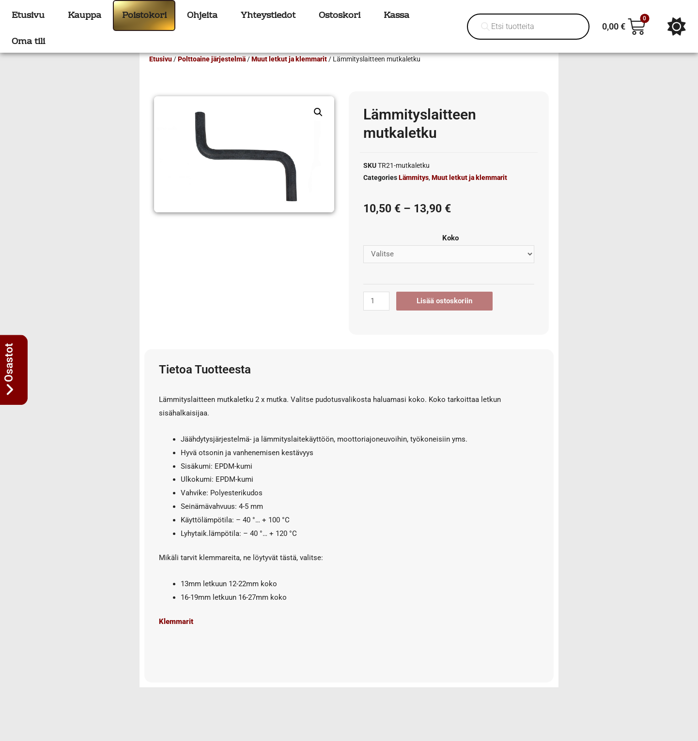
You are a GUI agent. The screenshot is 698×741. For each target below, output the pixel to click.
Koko (450, 252)
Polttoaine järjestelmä (212, 73)
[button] (318, 126)
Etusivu (160, 73)
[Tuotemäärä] (376, 315)
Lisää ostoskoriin (444, 315)
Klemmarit (176, 635)
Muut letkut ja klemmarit (289, 73)
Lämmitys (414, 191)
